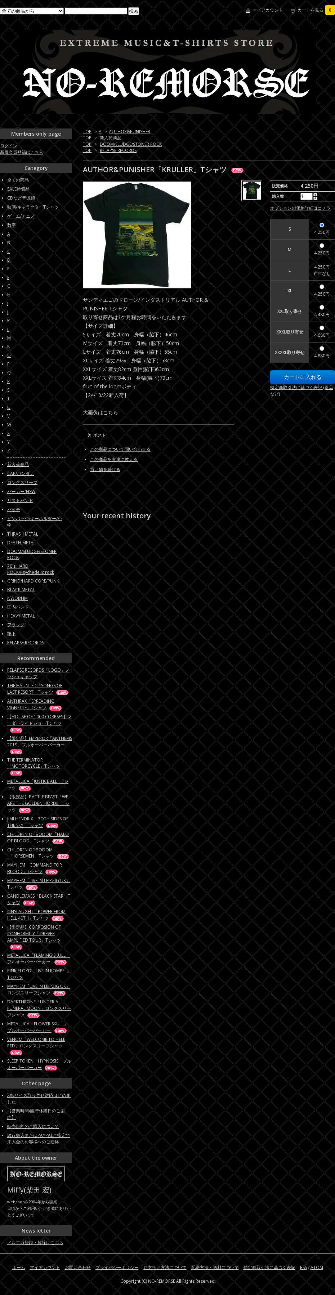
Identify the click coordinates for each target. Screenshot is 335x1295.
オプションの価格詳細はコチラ (300, 208)
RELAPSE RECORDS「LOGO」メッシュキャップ (38, 673)
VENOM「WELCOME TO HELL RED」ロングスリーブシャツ (36, 1045)
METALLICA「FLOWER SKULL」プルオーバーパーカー (37, 1027)
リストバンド (20, 500)
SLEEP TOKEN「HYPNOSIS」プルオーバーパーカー (39, 1064)
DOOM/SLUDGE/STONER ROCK (131, 144)
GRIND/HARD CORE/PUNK (33, 581)
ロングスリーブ (22, 482)
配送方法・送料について (215, 1267)
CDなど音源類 (21, 198)
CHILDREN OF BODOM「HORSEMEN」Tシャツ (38, 853)
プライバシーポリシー (117, 1267)
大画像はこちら (100, 412)
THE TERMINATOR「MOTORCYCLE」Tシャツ (33, 766)
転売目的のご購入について (33, 1126)
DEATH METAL (21, 543)
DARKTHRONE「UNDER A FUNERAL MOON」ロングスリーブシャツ (39, 1008)
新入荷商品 (110, 138)
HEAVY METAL (21, 616)
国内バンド (18, 607)
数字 (11, 225)
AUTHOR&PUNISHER (129, 131)
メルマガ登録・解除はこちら (35, 1242)
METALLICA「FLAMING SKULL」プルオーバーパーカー (38, 958)
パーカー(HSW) (21, 491)
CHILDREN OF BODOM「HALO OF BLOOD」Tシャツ (38, 837)
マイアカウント (268, 10)
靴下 (11, 634)
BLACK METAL (21, 590)
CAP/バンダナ (20, 473)
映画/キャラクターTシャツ (33, 207)
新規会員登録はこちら (21, 152)
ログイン (8, 146)
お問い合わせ (78, 1267)
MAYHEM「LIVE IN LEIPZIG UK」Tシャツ (38, 883)
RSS (303, 1267)
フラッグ (15, 625)
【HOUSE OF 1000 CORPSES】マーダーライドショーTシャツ (39, 723)
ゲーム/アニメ (21, 216)
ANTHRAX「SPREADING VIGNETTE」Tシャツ (35, 704)
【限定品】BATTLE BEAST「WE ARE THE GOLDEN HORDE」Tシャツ (38, 803)
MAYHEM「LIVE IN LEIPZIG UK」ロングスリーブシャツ (38, 989)
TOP (87, 131)
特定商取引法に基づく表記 (269, 1267)
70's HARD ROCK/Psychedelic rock (30, 569)
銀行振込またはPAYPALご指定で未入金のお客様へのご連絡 (38, 1138)
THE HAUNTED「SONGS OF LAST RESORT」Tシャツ (38, 689)
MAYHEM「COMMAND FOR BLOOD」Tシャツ (34, 868)
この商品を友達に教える (114, 459)
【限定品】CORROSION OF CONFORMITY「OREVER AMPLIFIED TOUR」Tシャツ (34, 937)
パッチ (13, 509)
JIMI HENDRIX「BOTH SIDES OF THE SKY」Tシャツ (37, 822)
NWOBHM (17, 598)
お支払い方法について (165, 1267)
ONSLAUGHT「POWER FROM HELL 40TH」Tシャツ (36, 914)
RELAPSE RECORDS (118, 150)
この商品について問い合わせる (120, 449)
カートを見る (316, 10)
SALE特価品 (18, 189)
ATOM (317, 1267)
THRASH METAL (22, 534)
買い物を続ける (105, 469)
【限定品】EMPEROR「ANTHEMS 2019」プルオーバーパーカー (39, 744)
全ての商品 (18, 180)
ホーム (18, 1267)
